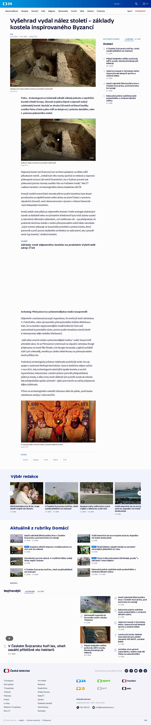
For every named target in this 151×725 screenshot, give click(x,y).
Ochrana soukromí (33, 720)
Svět (43, 11)
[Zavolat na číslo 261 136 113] (82, 706)
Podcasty (101, 11)
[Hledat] (136, 4)
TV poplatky (9, 687)
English (21, 720)
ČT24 (65, 458)
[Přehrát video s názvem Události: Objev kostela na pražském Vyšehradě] (58, 140)
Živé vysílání (8, 684)
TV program (8, 680)
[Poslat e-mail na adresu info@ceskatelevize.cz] (103, 706)
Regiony (51, 11)
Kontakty (41, 710)
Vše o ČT (7, 710)
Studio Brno (42, 687)
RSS (145, 720)
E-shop (7, 703)
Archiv (46, 458)
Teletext (7, 691)
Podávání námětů (45, 703)
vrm (11, 34)
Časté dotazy (43, 706)
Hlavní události (11, 11)
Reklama (41, 684)
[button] (58, 140)
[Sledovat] (140, 11)
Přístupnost (46, 720)
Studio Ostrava (44, 691)
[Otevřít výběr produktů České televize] (145, 4)
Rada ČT (41, 695)
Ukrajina (24, 11)
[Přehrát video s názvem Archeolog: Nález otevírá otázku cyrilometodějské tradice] (58, 420)
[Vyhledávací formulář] (126, 4)
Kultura (90, 11)
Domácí (34, 11)
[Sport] (130, 11)
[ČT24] (7, 3)
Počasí (74, 11)
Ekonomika (63, 11)
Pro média (42, 680)
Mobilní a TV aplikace (12, 706)
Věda (82, 11)
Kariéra (41, 699)
